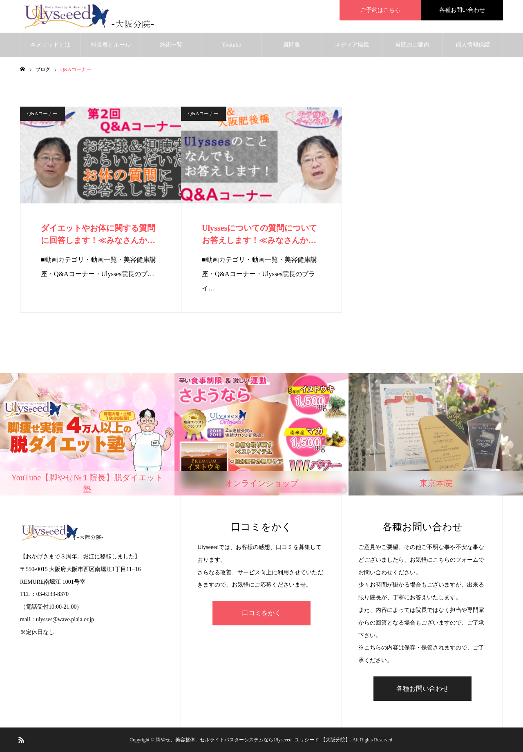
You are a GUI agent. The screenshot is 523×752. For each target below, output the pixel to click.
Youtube (231, 45)
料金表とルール (111, 45)
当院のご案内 (412, 45)
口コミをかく (261, 612)
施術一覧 (171, 45)
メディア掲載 (352, 45)
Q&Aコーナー (42, 113)
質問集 (291, 45)
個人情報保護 (473, 45)
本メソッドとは (50, 45)
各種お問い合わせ (422, 688)
